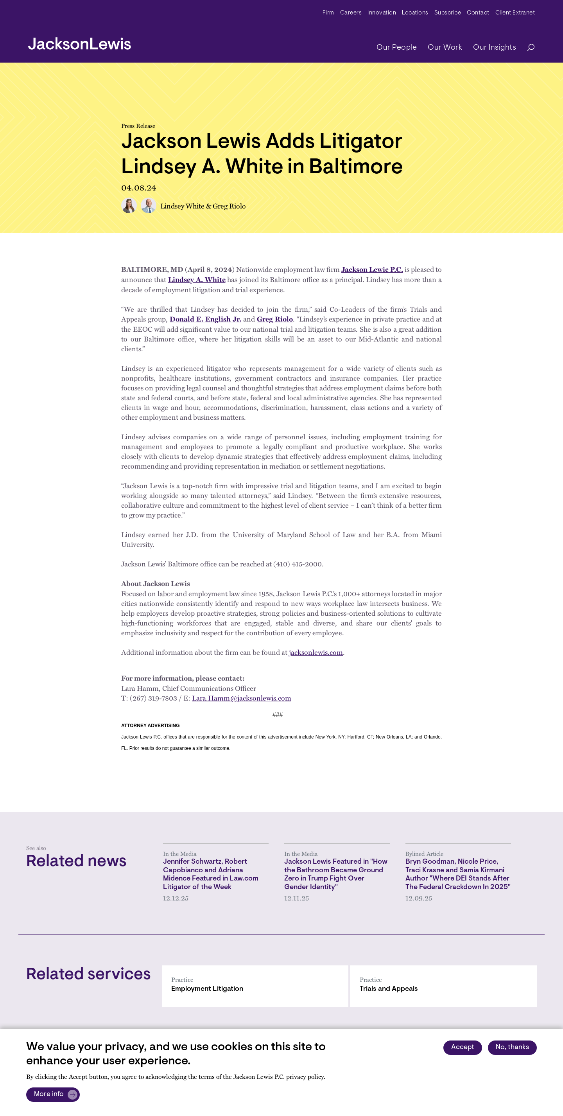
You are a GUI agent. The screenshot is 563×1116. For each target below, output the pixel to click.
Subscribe (447, 13)
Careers (351, 13)
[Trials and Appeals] (443, 986)
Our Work (445, 48)
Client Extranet (515, 13)
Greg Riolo (229, 205)
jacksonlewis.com (316, 652)
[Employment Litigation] (255, 986)
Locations (415, 13)
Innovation (382, 13)
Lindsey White (182, 205)
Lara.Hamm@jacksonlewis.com (241, 697)
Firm (328, 13)
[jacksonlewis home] (79, 41)
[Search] (527, 48)
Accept (462, 1047)
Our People (397, 48)
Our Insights (494, 48)
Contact (478, 13)
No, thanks (512, 1047)
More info (49, 1094)
